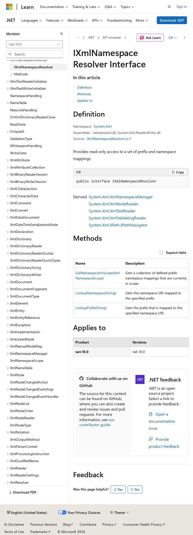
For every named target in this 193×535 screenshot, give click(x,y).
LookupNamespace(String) (95, 292)
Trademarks (38, 531)
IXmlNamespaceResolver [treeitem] (33, 67)
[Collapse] (61, 33)
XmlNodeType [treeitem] (20, 425)
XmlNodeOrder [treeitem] (21, 410)
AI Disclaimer (14, 524)
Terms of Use (14, 531)
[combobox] (34, 44)
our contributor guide (97, 422)
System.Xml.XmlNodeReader (113, 203)
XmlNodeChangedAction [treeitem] (29, 382)
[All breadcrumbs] (77, 38)
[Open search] (169, 6)
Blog (66, 524)
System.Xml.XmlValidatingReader (117, 217)
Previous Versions (43, 524)
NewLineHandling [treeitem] (23, 110)
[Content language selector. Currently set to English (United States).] (27, 513)
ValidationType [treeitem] (21, 138)
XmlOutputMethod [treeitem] (24, 439)
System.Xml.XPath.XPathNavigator (118, 224)
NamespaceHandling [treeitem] (26, 95)
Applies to (84, 100)
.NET (91, 37)
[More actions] (184, 38)
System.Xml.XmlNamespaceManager (121, 196)
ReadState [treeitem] (18, 124)
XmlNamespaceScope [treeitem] (26, 360)
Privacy (107, 524)
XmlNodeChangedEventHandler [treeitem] (34, 396)
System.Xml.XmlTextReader (112, 210)
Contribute (88, 524)
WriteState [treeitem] (18, 153)
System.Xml (103, 126)
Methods (84, 93)
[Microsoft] (9, 7)
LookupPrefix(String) (91, 307)
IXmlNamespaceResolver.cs (107, 138)
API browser (112, 37)
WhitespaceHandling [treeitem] (26, 145)
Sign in (181, 6)
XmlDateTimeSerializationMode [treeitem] (34, 224)
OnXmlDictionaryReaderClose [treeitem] (32, 117)
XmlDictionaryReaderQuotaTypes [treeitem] (35, 260)
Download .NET (172, 20)
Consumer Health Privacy (142, 524)
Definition (84, 87)
